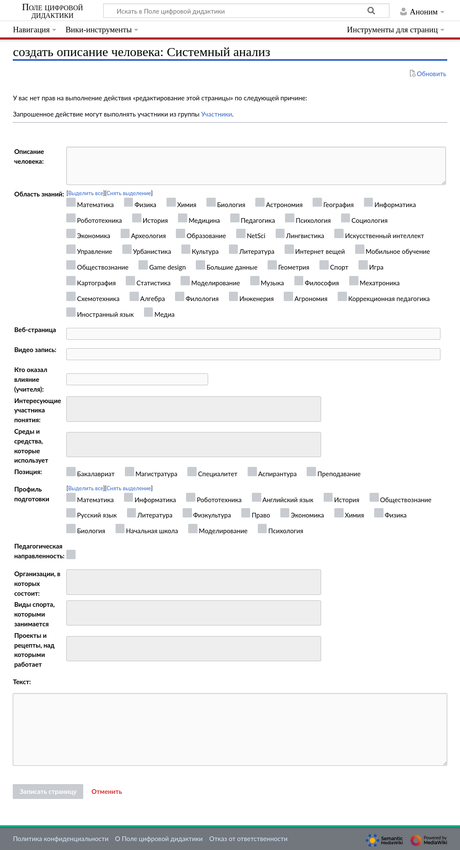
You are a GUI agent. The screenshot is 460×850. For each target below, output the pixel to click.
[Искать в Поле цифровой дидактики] (246, 10)
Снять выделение (129, 193)
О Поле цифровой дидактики (159, 838)
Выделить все (85, 193)
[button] (106, 792)
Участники (216, 114)
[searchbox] (74, 408)
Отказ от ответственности (248, 838)
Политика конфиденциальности (60, 838)
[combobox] (193, 409)
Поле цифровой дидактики (52, 11)
